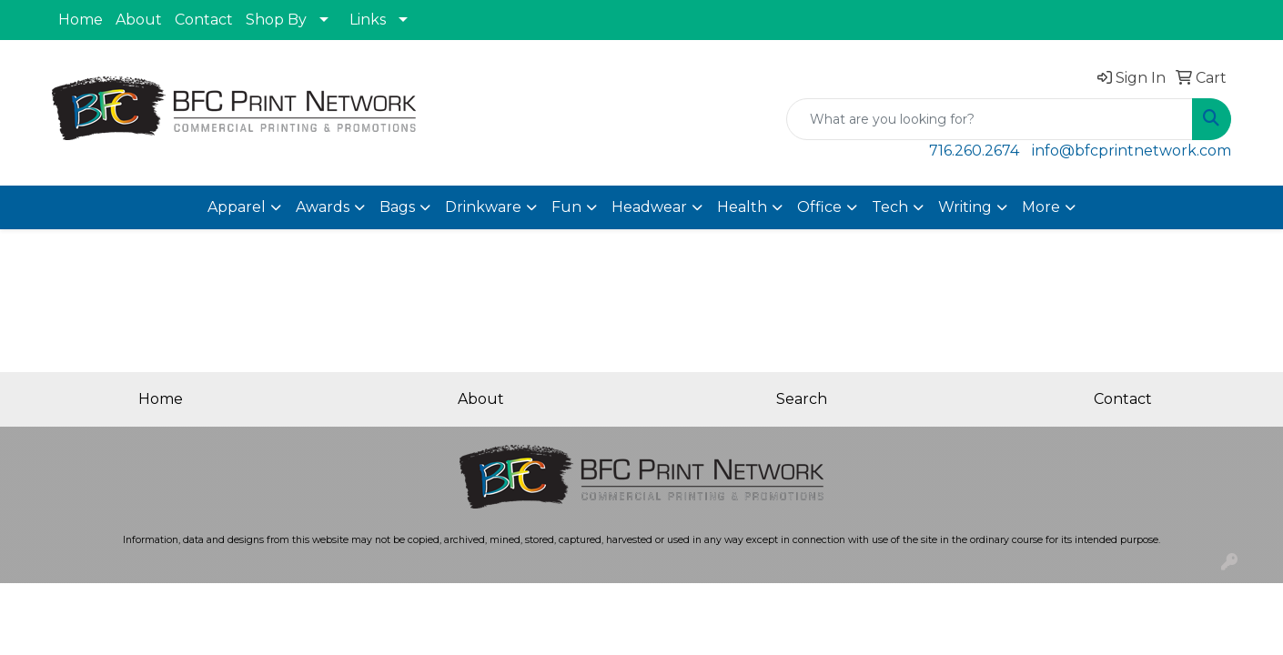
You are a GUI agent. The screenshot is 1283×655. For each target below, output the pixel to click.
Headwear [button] (649, 207)
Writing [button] (965, 207)
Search (801, 399)
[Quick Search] (989, 119)
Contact (204, 19)
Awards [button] (322, 207)
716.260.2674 (974, 150)
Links (367, 19)
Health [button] (742, 207)
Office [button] (819, 207)
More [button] (1041, 207)
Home (80, 19)
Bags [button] (397, 207)
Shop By (276, 19)
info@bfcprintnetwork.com (1131, 150)
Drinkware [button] (483, 207)
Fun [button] (566, 207)
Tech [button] (890, 207)
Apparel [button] (236, 207)
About (139, 19)
